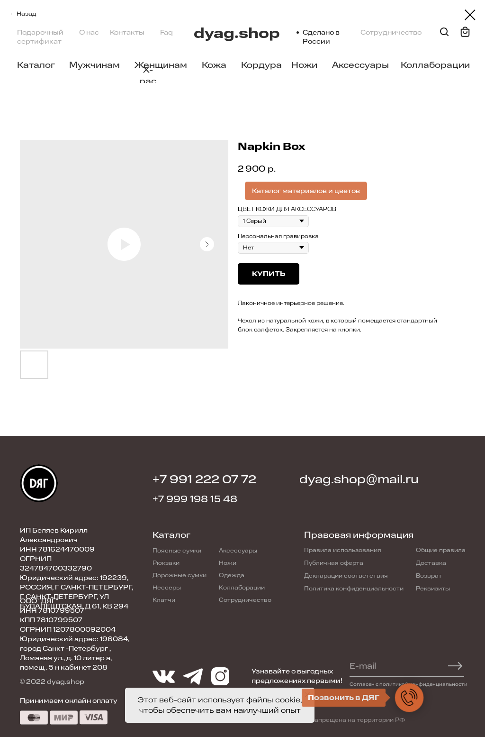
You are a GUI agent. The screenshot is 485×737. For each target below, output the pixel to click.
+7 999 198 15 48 (195, 499)
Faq (166, 32)
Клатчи (164, 600)
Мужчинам (94, 65)
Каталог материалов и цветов (306, 190)
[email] (402, 666)
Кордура (261, 65)
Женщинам (161, 65)
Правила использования (342, 550)
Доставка (431, 563)
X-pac (147, 75)
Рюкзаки (166, 563)
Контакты (127, 32)
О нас (89, 32)
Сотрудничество (391, 32)
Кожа (214, 65)
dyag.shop (237, 33)
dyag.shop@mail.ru (359, 479)
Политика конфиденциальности (354, 588)
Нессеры (167, 587)
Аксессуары (360, 65)
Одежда (231, 575)
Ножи (304, 65)
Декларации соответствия (346, 576)
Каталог (36, 65)
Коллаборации (435, 65)
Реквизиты (433, 588)
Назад (26, 14)
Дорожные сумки (180, 575)
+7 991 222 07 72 (204, 479)
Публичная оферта (333, 563)
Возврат (429, 576)
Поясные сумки (177, 550)
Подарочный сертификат (40, 37)
